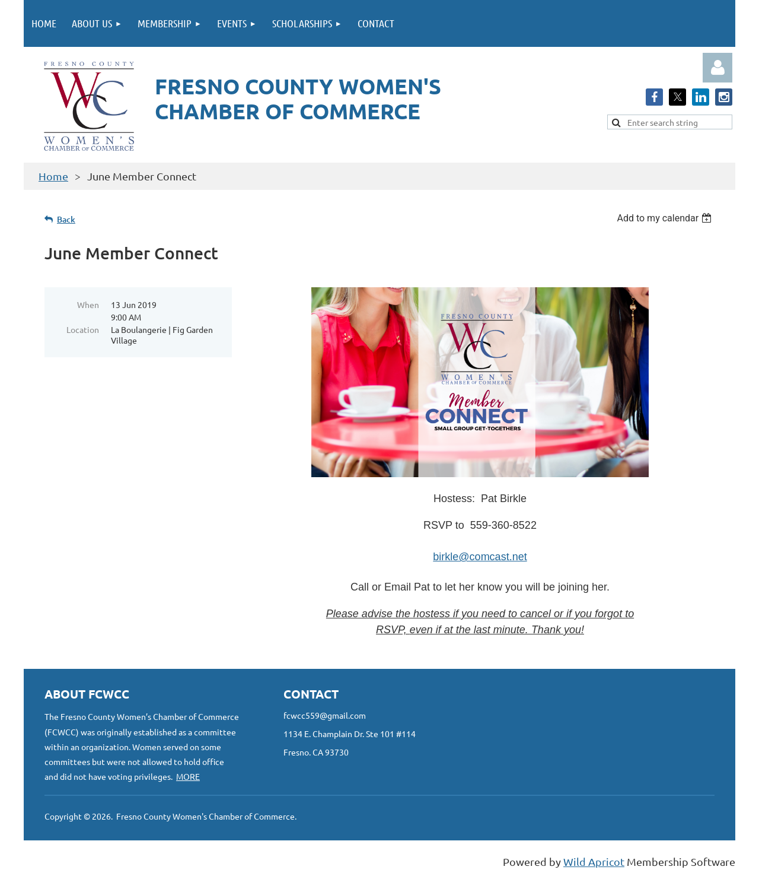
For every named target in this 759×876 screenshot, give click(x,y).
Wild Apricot (593, 861)
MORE (188, 776)
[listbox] (666, 218)
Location (82, 329)
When (88, 304)
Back (66, 219)
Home (53, 176)
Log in (717, 67)
